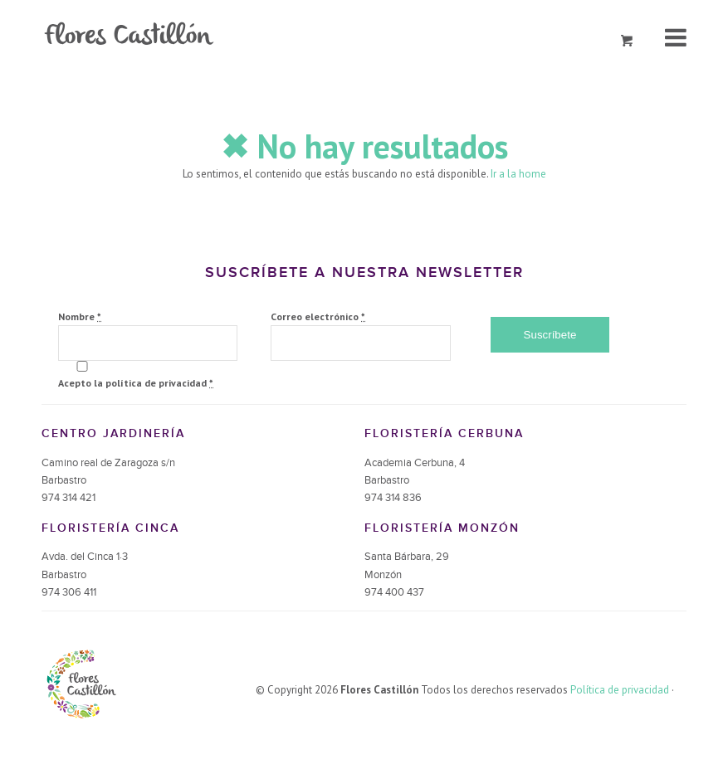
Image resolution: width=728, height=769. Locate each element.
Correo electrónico (318, 316)
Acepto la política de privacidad (135, 383)
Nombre (79, 316)
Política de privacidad (619, 690)
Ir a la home (518, 174)
